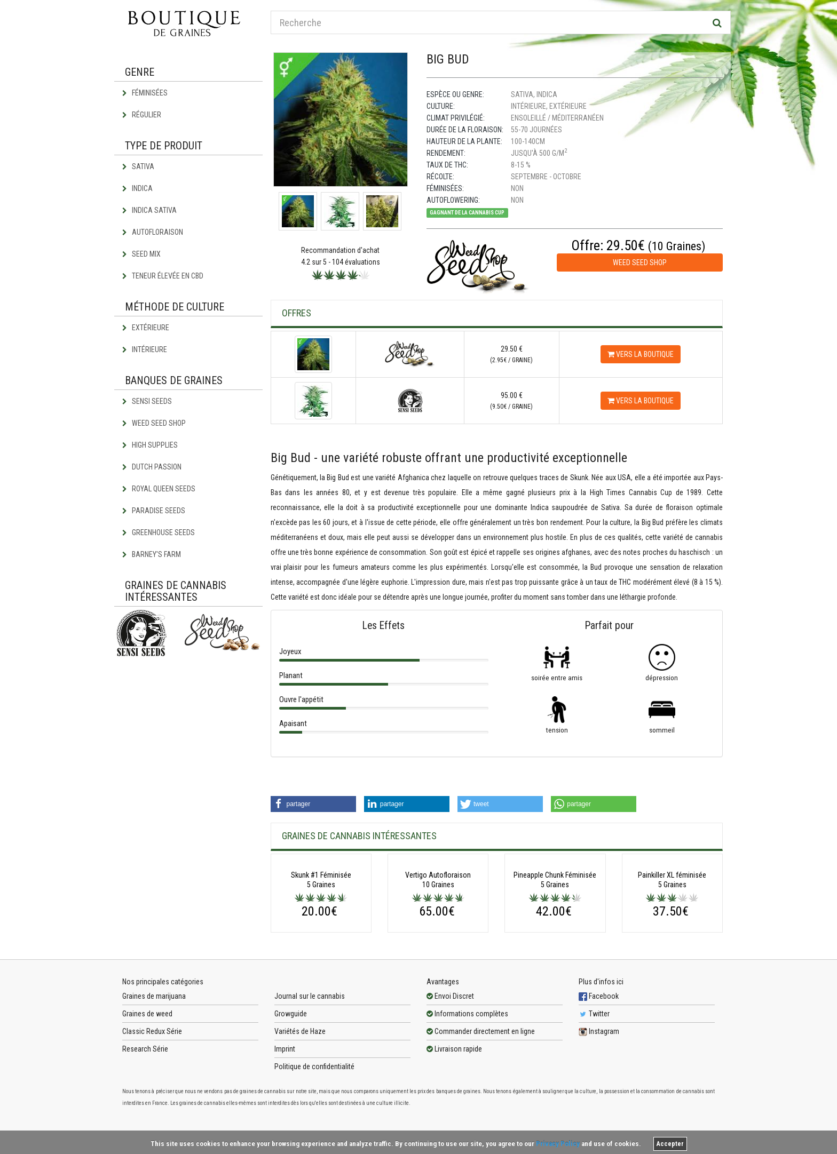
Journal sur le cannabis (309, 1080)
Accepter (670, 1144)
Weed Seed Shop (154, 423)
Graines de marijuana (154, 1080)
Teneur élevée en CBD (162, 276)
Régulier (141, 114)
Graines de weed (147, 1097)
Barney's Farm (151, 554)
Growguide (290, 1097)
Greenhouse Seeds (158, 532)
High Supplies (150, 445)
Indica (137, 188)
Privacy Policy (558, 1144)
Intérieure (144, 349)
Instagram (599, 1115)
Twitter (594, 1097)
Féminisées (145, 93)
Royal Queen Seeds (158, 488)
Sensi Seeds (147, 401)
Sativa (138, 166)
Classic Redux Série (152, 1115)
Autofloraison (152, 232)
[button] (313, 804)
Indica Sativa (149, 210)
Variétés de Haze (300, 1115)
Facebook (599, 1080)
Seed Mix (141, 254)
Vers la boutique (640, 354)
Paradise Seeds (153, 510)
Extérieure (145, 327)
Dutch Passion (151, 467)
